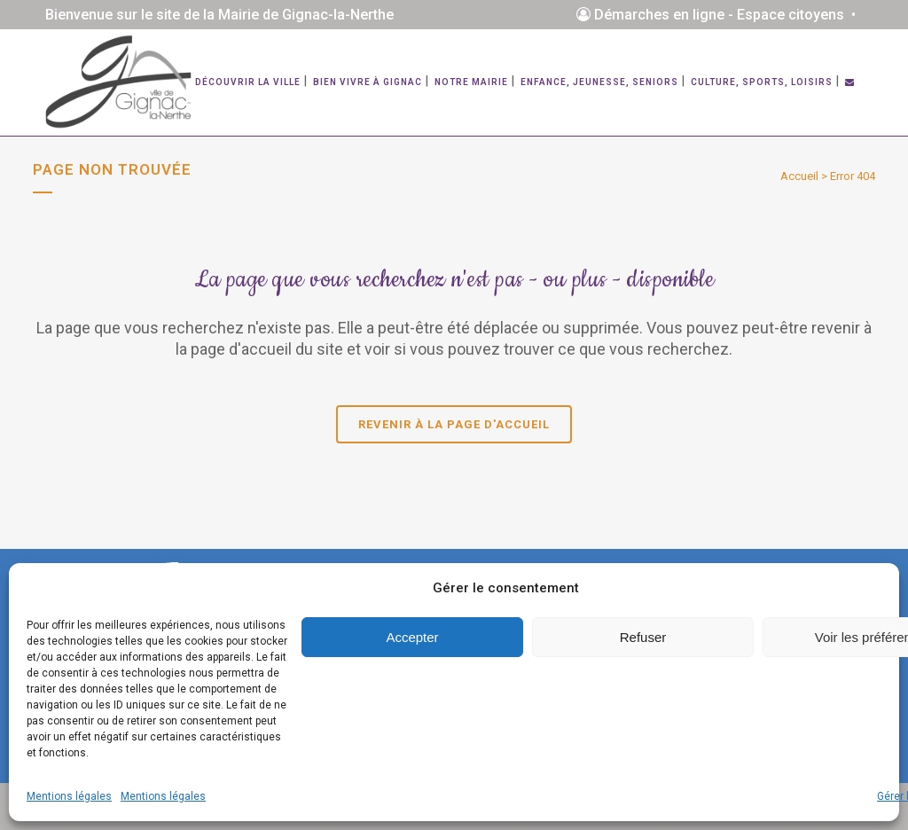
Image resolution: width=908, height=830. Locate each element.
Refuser (643, 637)
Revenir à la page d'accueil (454, 424)
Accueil (799, 176)
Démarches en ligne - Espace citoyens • (719, 14)
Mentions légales (69, 796)
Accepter (412, 637)
